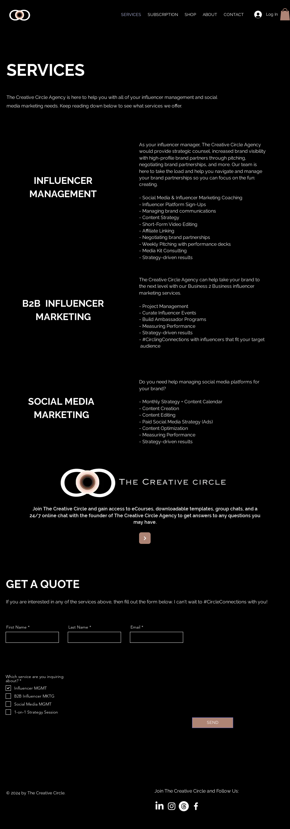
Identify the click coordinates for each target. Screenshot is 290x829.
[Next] (145, 538)
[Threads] (184, 806)
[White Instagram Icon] (172, 806)
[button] (285, 14)
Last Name (78, 627)
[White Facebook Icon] (196, 806)
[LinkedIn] (159, 806)
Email (135, 627)
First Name (16, 627)
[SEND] (212, 722)
